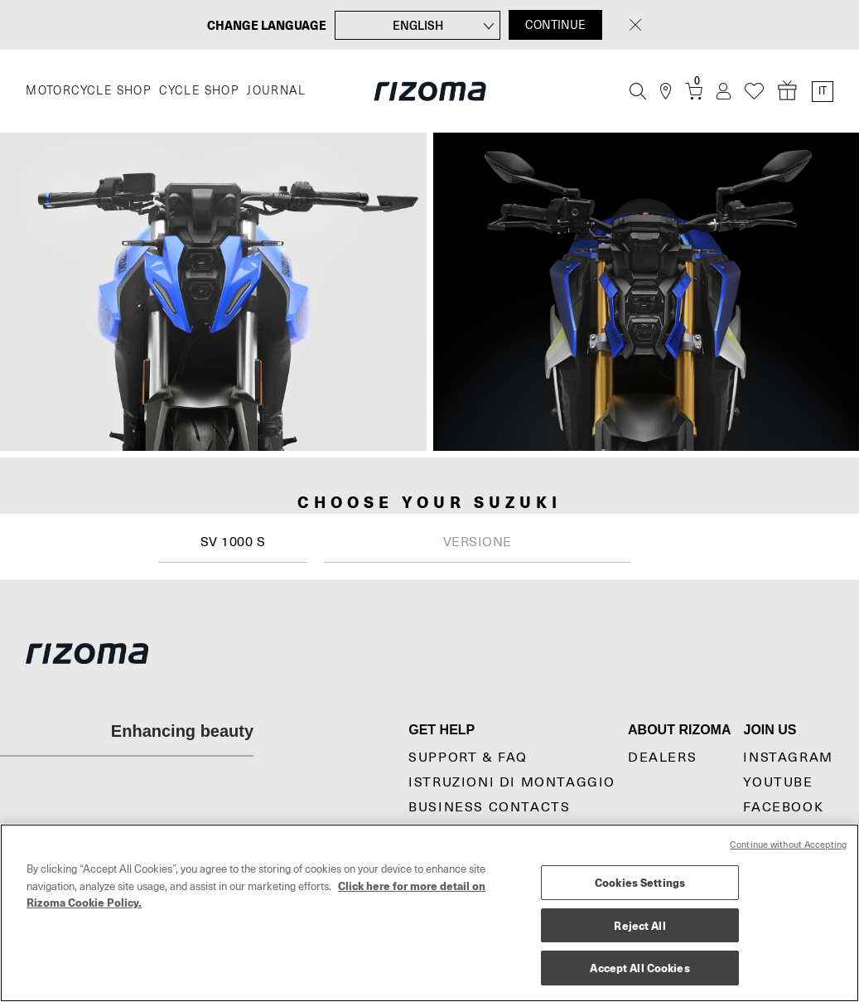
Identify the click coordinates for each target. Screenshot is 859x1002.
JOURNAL (276, 91)
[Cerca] (638, 91)
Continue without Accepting (788, 845)
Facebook (783, 807)
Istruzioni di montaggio (511, 782)
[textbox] (477, 542)
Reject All (639, 925)
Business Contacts (489, 807)
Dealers (662, 757)
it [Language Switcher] (822, 91)
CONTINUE (555, 24)
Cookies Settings (640, 882)
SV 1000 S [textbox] (233, 542)
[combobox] (232, 542)
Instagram (787, 757)
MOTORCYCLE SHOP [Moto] (88, 91)
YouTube (778, 782)
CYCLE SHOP (199, 91)
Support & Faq (468, 757)
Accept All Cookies (639, 967)
